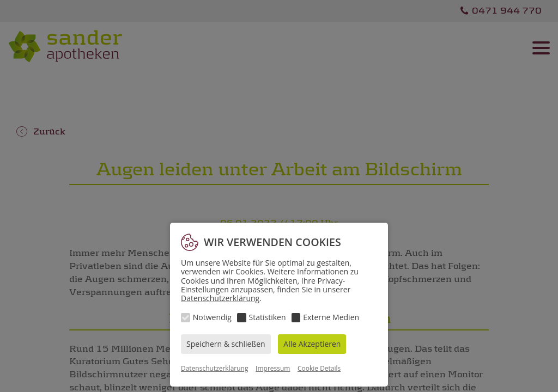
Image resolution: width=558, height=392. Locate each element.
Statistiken (267, 317)
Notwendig (212, 317)
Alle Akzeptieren (312, 344)
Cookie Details (319, 368)
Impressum (273, 368)
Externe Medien (331, 317)
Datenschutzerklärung (220, 298)
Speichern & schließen (225, 344)
